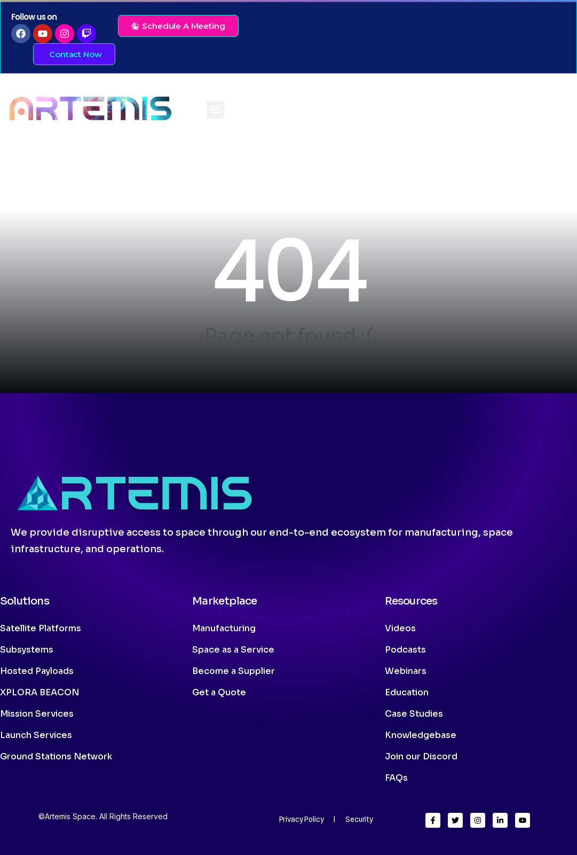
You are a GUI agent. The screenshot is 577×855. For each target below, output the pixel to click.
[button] (215, 110)
